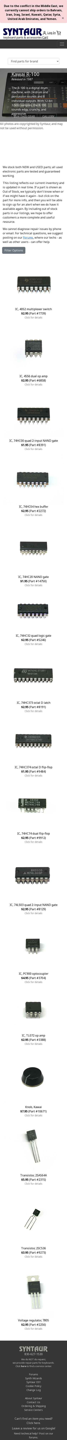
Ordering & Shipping (33, 1406)
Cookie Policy (33, 1386)
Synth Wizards (33, 1378)
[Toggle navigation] (62, 44)
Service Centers (33, 1410)
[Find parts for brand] (33, 61)
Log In (51, 33)
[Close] (63, 18)
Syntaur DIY (33, 1382)
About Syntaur (33, 1398)
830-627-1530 (33, 1354)
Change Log (33, 1390)
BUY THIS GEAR (24, 116)
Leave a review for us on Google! (33, 1428)
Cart (45, 37)
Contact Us (33, 1402)
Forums (28, 238)
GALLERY (48, 116)
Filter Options (13, 250)
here (23, 1366)
